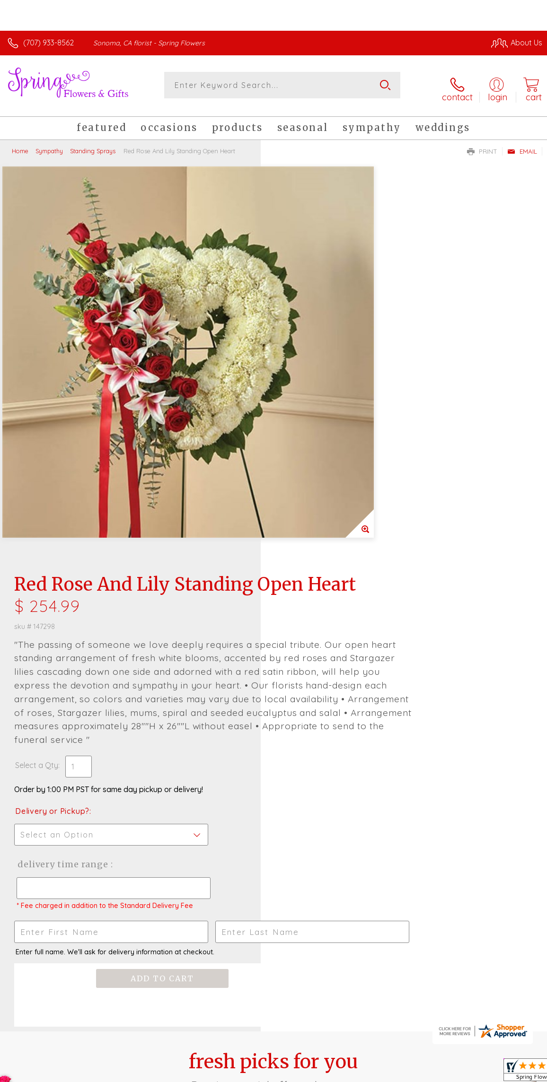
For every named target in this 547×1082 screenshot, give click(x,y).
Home (20, 144)
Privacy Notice (381, 1072)
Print (482, 144)
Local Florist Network (449, 1072)
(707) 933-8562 (48, 42)
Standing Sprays (92, 144)
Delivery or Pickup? (313, 467)
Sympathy (49, 144)
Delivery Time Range (322, 520)
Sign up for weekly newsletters (274, 794)
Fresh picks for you (274, 743)
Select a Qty (297, 422)
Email (522, 144)
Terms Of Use (325, 1072)
